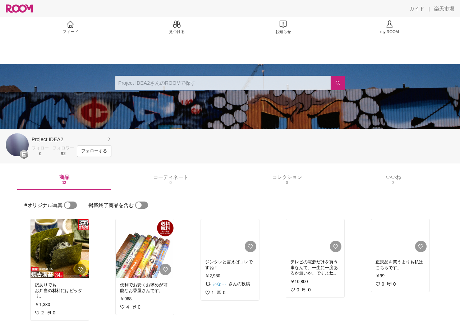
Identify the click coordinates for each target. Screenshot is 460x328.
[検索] (338, 83)
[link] (60, 248)
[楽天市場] (444, 8)
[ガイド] (416, 8)
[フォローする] (94, 151)
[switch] (70, 205)
